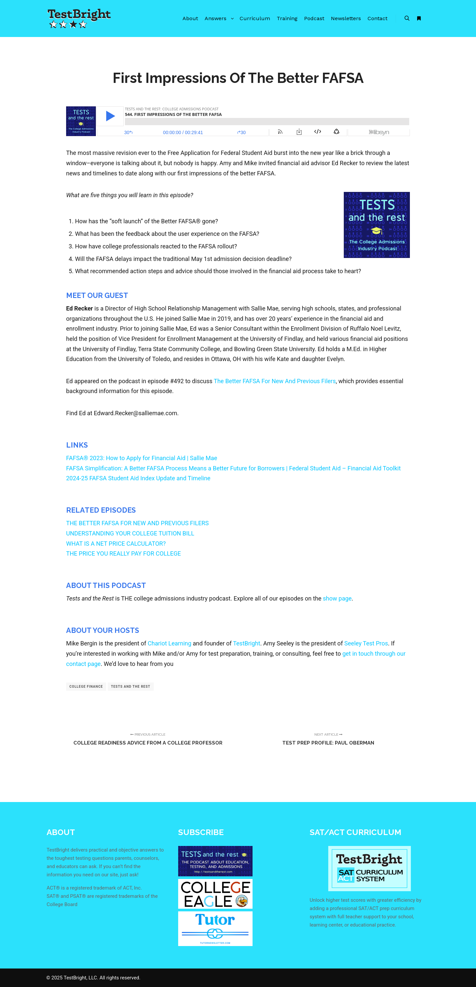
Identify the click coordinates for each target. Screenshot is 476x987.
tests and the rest (130, 686)
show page (337, 598)
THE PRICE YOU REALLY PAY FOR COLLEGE (123, 553)
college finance (86, 686)
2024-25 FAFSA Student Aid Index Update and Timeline (138, 478)
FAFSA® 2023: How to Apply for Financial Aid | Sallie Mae (141, 458)
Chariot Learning (169, 643)
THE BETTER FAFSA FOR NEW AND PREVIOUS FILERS (137, 523)
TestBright (246, 643)
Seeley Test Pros (366, 643)
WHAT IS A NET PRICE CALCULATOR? (116, 543)
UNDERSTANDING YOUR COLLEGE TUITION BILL (130, 533)
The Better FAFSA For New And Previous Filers (275, 381)
